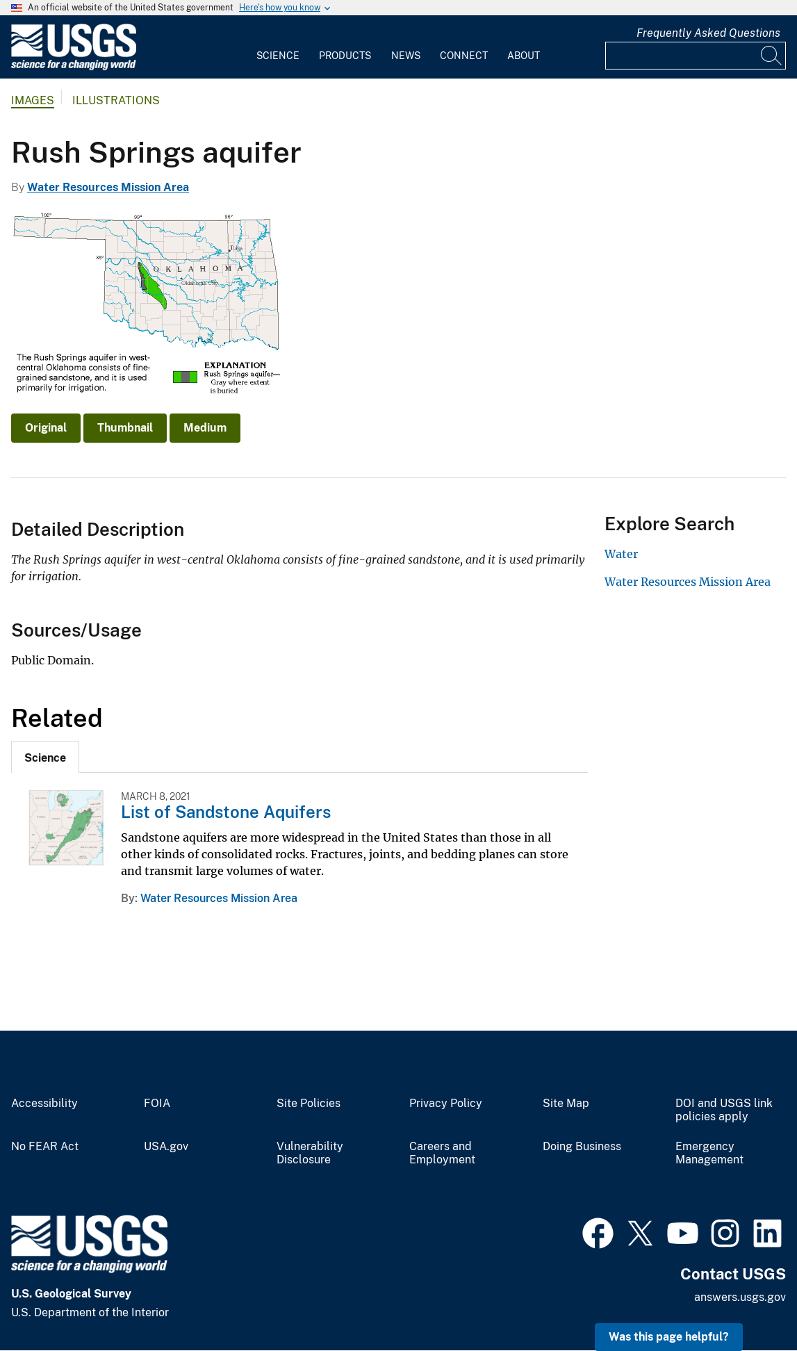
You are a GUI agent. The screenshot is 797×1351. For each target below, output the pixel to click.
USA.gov (166, 1146)
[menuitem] (278, 47)
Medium (205, 427)
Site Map (566, 1103)
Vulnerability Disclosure (310, 1153)
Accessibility (44, 1103)
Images (32, 100)
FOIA (157, 1103)
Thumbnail (125, 427)
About (523, 55)
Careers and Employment (442, 1153)
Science (277, 55)
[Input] (695, 55)
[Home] (73, 67)
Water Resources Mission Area (108, 187)
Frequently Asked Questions (708, 33)
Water (621, 554)
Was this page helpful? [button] (669, 1336)
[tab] (45, 757)
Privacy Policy (445, 1103)
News (405, 55)
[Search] (772, 55)
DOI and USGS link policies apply (724, 1110)
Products (345, 55)
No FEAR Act (45, 1146)
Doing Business (582, 1146)
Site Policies (308, 1103)
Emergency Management (709, 1153)
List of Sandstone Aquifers (226, 811)
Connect (464, 55)
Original (46, 427)
